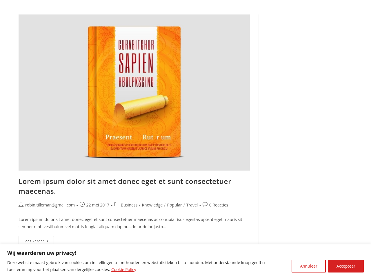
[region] (185, 261)
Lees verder (38, 242)
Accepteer (346, 266)
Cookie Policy (123, 269)
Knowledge (152, 205)
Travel (192, 205)
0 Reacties (218, 205)
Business (129, 205)
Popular (174, 205)
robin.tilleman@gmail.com (50, 205)
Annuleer (308, 266)
